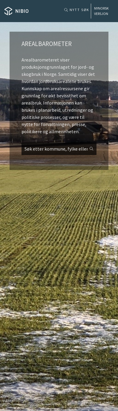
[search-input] (59, 148)
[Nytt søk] (75, 8)
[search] (59, 148)
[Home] (16, 11)
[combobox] (59, 148)
